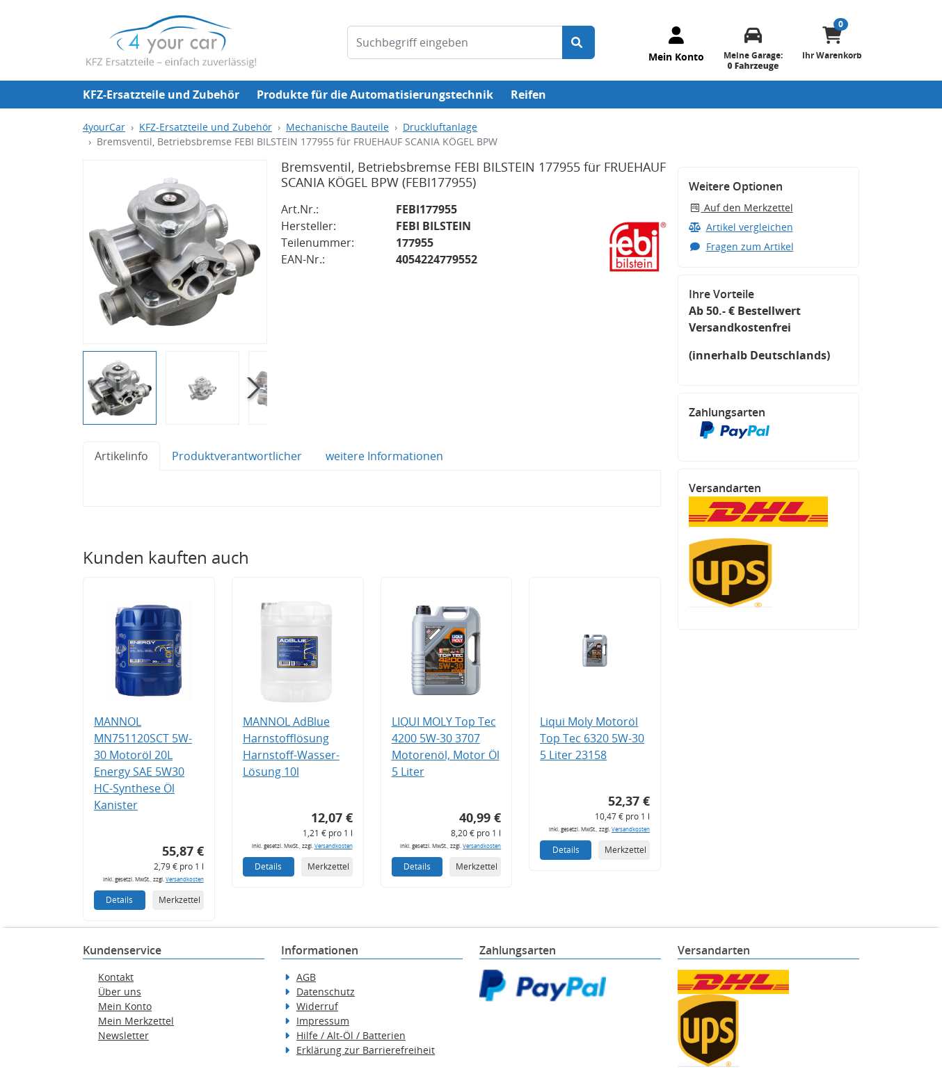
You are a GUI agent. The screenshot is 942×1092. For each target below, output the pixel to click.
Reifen (528, 94)
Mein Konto (125, 1006)
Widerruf (317, 1006)
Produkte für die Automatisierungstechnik (375, 94)
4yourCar (104, 126)
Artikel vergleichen (741, 227)
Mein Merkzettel (136, 1020)
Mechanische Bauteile (337, 126)
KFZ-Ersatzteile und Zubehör (161, 94)
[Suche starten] (578, 42)
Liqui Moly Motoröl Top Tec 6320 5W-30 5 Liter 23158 (592, 738)
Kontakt (116, 977)
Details (119, 900)
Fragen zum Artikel (741, 246)
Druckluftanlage (440, 126)
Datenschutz (325, 991)
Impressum (322, 1020)
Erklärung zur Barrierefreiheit (365, 1050)
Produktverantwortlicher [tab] (237, 456)
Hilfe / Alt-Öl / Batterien (351, 1035)
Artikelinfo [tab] (121, 456)
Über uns (119, 991)
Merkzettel (179, 900)
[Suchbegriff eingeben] (455, 42)
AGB (306, 977)
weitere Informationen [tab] (384, 456)
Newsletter (123, 1035)
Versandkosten (185, 879)
